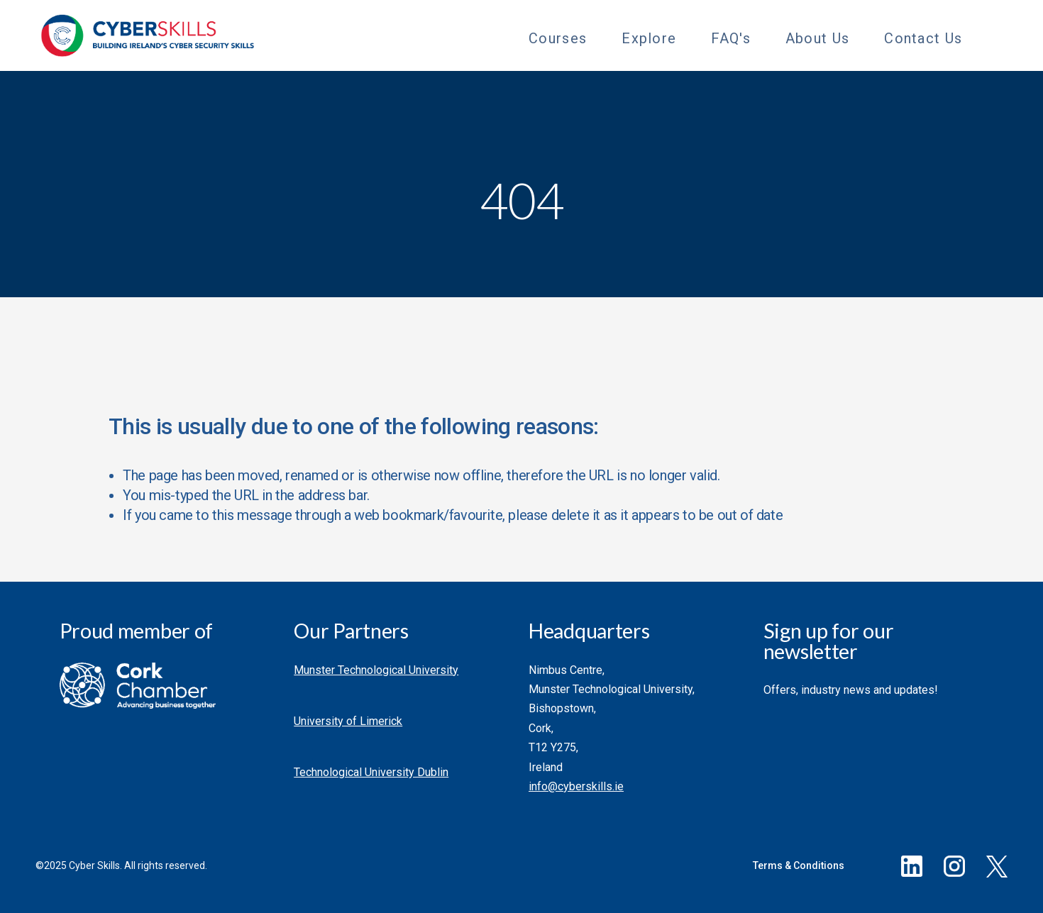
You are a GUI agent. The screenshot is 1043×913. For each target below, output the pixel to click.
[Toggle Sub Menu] (599, 36)
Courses (558, 38)
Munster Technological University (376, 670)
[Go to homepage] (147, 35)
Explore (649, 38)
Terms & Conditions (798, 865)
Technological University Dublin (371, 772)
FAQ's (731, 38)
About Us (817, 38)
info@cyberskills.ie (576, 786)
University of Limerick (348, 721)
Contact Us (923, 38)
